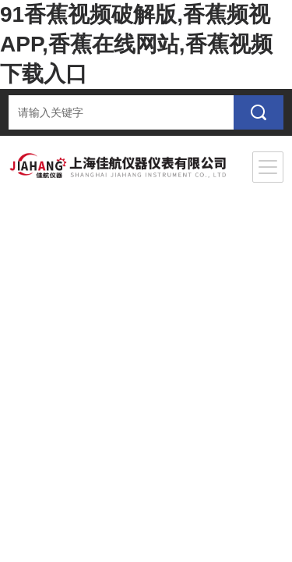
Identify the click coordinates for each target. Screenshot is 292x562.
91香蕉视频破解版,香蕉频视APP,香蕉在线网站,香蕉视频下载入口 (136, 44)
